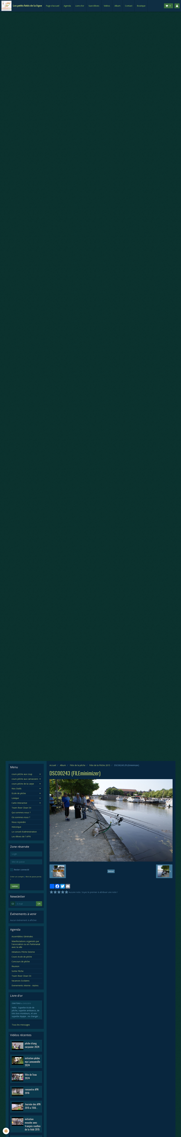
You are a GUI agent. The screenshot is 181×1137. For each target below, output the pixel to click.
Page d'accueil (52, 5)
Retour (111, 871)
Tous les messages (21, 1024)
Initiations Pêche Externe (23, 952)
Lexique (15, 798)
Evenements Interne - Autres (25, 985)
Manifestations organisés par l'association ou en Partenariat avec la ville (26, 944)
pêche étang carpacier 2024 (32, 1045)
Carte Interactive (19, 803)
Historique (16, 826)
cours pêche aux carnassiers (25, 779)
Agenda (67, 5)
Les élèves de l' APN (21, 836)
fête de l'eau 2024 (31, 1076)
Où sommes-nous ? (21, 817)
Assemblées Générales (22, 936)
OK (39, 903)
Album (117, 5)
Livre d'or (79, 5)
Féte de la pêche (77, 765)
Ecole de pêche (19, 793)
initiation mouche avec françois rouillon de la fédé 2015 (32, 1124)
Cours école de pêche (22, 956)
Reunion (15, 966)
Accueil (52, 765)
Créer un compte (17, 876)
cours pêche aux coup (22, 774)
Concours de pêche (21, 961)
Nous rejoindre (19, 822)
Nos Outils (16, 788)
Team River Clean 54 (21, 807)
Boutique (141, 5)
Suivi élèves (94, 5)
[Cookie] (6, 1131)
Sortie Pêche (18, 971)
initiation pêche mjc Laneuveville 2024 (32, 1061)
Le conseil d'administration (24, 831)
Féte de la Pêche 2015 (99, 765)
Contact (128, 5)
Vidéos (107, 5)
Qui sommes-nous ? (21, 812)
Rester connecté (19, 869)
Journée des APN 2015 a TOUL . (32, 1106)
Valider (15, 886)
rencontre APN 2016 (31, 1091)
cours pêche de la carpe (23, 783)
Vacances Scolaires (20, 980)
